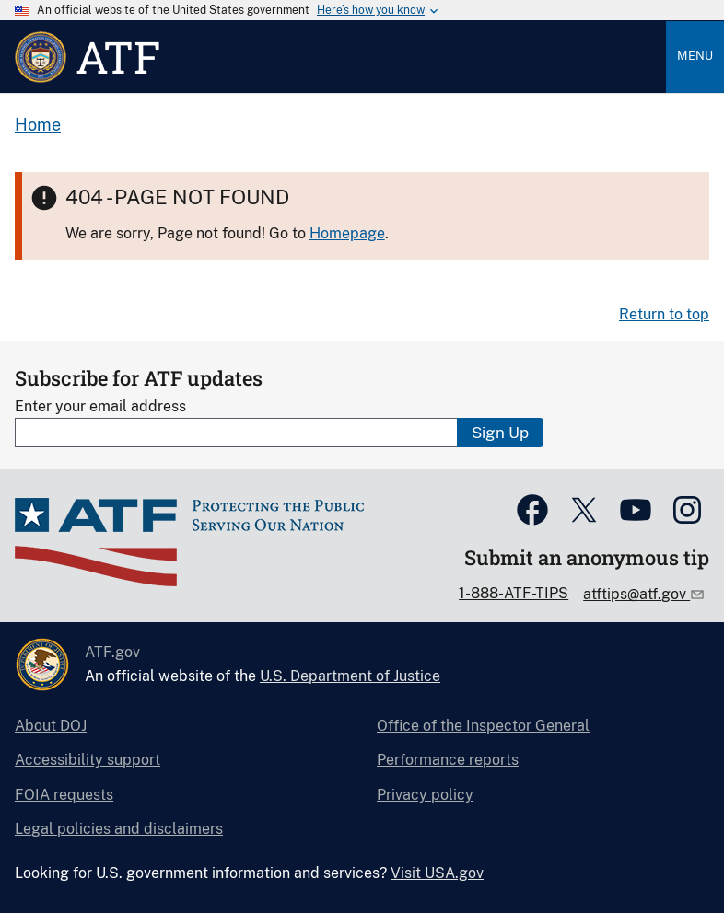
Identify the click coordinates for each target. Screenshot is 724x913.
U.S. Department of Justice (350, 676)
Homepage (347, 233)
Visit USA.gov (437, 873)
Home (38, 124)
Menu (695, 56)
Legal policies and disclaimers (119, 829)
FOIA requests (64, 794)
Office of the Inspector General (483, 725)
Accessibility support (87, 760)
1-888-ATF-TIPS (513, 593)
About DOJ (51, 725)
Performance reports (448, 760)
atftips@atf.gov (636, 594)
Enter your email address (100, 406)
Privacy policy (425, 794)
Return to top (664, 314)
